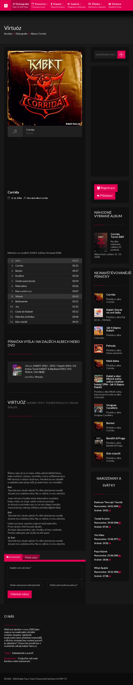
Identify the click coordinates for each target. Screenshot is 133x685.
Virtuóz (39, 376)
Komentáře (13, 557)
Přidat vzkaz (31, 557)
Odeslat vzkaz (19, 594)
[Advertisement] (45, 161)
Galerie (77, 5)
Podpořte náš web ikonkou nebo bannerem (21, 660)
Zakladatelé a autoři (22, 652)
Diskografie (20, 5)
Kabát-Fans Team (26, 679)
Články (97, 5)
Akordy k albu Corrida (37, 198)
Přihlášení (105, 195)
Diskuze (115, 5)
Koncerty (40, 5)
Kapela (58, 5)
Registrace (106, 188)
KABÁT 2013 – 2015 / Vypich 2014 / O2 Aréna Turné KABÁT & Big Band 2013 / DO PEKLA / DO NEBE (50, 368)
